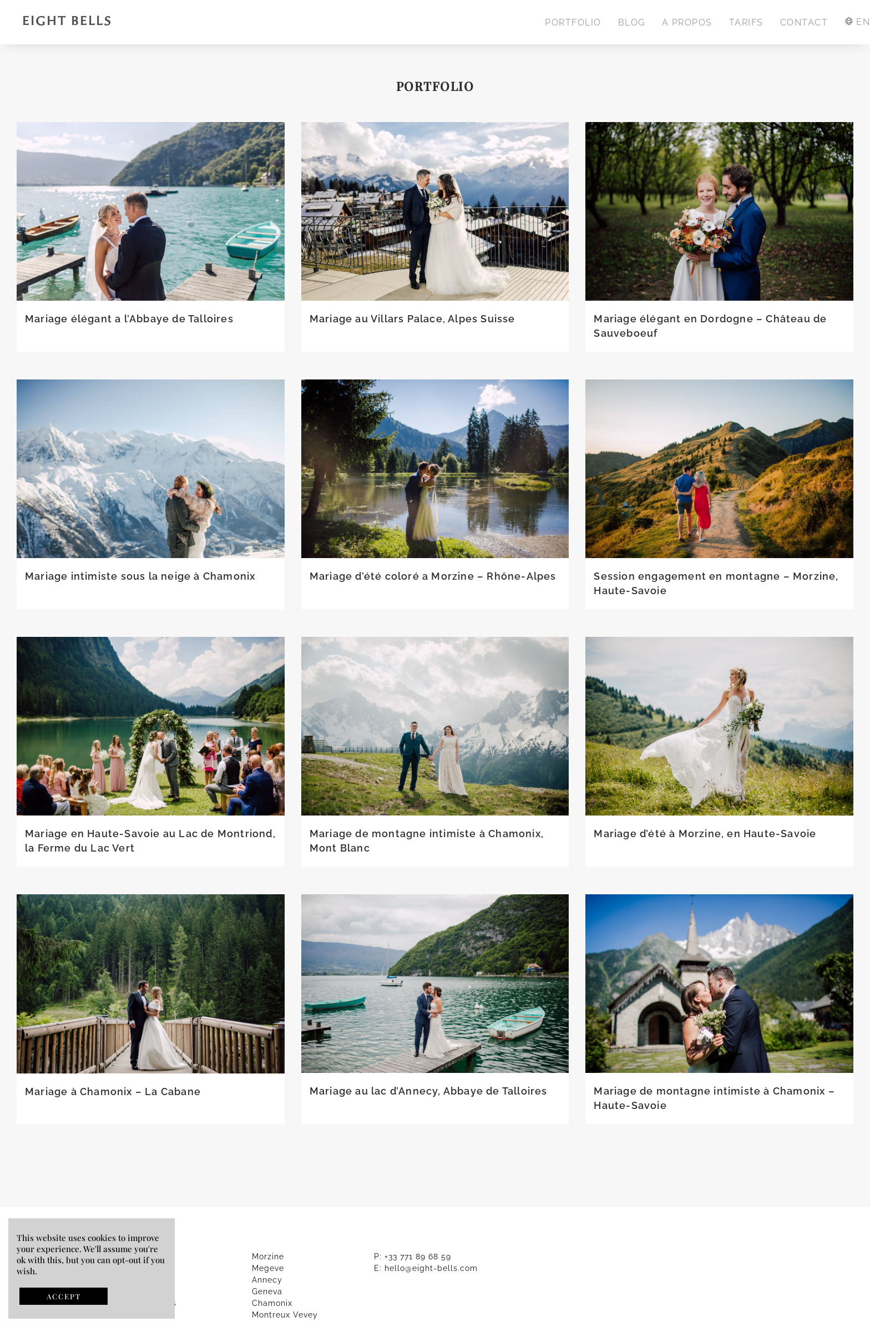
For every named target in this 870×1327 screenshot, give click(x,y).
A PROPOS (687, 22)
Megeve (268, 1268)
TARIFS (746, 22)
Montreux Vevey (285, 1314)
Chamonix (272, 1303)
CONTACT (804, 22)
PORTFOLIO (573, 22)
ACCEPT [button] (64, 1296)
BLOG (631, 22)
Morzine (268, 1256)
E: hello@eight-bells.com (426, 1268)
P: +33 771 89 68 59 (412, 1256)
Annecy (267, 1279)
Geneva (267, 1291)
